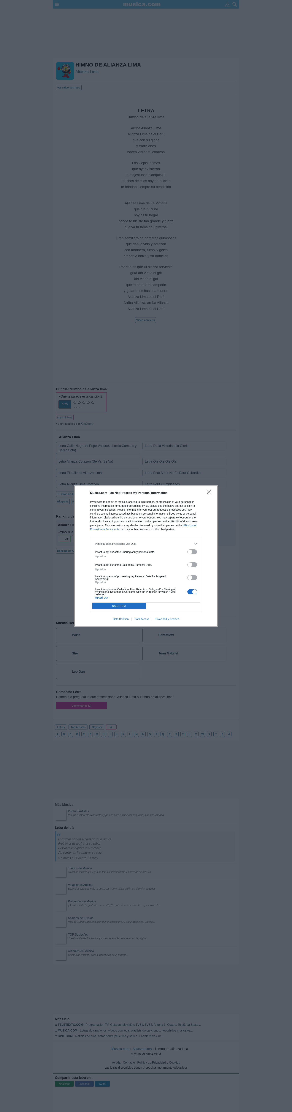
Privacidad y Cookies (167, 619)
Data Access (141, 619)
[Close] (210, 493)
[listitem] (146, 544)
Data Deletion (121, 619)
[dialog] (146, 556)
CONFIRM (119, 606)
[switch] (192, 551)
